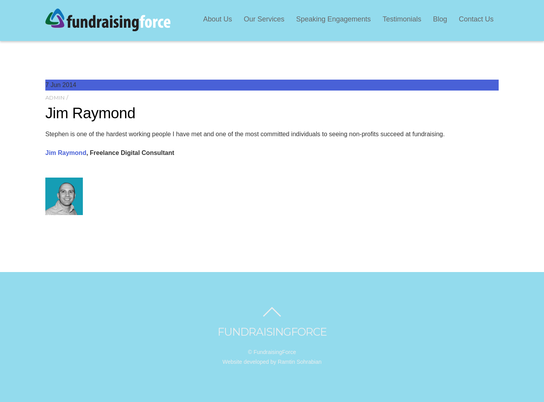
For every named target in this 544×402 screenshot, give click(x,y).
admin (55, 97)
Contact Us (476, 19)
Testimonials (402, 19)
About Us (217, 19)
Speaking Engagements (333, 19)
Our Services (264, 19)
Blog (440, 19)
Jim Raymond (90, 113)
